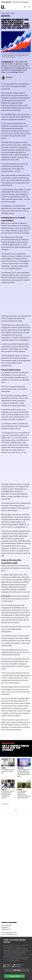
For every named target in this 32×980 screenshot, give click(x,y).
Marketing (17, 966)
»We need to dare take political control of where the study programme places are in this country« (15, 598)
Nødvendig (9, 964)
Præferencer (19, 964)
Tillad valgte (16, 970)
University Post (6, 2)
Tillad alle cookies (14, 976)
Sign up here (5, 753)
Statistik (8, 966)
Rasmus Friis (9, 77)
